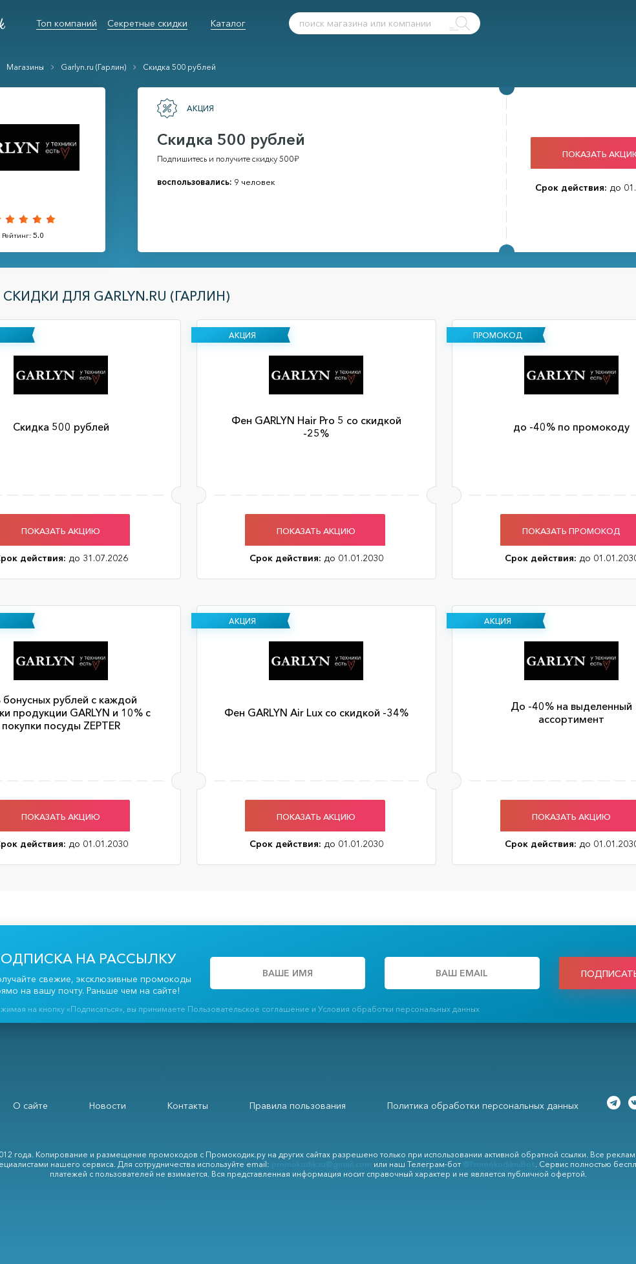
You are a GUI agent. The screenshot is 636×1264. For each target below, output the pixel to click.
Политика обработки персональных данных (482, 1105)
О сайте (30, 1105)
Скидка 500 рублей (179, 67)
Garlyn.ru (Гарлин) (93, 67)
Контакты (187, 1105)
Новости (107, 1105)
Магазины (25, 67)
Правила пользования (297, 1105)
